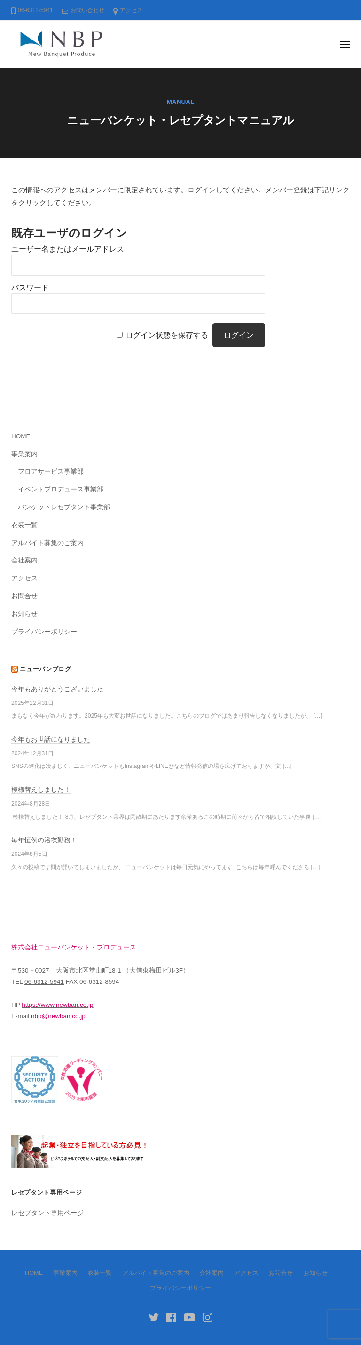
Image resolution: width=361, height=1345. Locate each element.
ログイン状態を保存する (167, 335)
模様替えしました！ (41, 789)
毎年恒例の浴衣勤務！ (44, 840)
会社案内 (24, 560)
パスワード (30, 288)
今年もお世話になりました (50, 739)
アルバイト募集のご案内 (47, 542)
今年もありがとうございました (57, 689)
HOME (21, 436)
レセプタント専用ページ (47, 1213)
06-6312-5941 (44, 981)
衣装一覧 (24, 525)
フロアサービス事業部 (51, 471)
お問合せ (24, 596)
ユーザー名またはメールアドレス (67, 249)
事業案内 (24, 454)
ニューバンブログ (45, 668)
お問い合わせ (87, 10)
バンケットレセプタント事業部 (64, 507)
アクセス (131, 10)
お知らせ (24, 613)
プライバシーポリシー (44, 631)
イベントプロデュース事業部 (60, 489)
